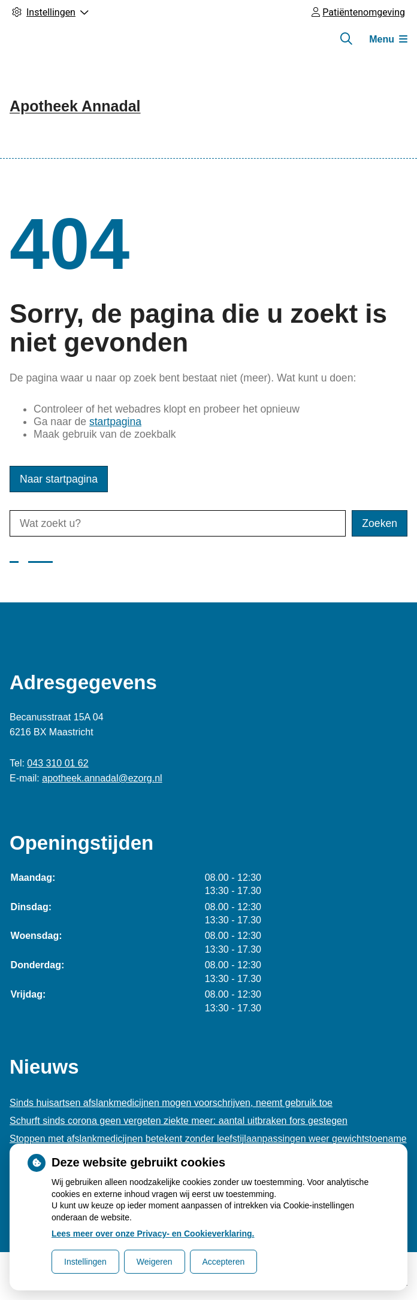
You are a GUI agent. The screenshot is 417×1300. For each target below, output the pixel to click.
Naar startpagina (59, 479)
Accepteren (224, 1261)
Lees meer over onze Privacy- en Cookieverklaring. (153, 1233)
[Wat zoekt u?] (178, 523)
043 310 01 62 (57, 763)
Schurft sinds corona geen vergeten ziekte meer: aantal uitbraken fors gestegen (179, 1121)
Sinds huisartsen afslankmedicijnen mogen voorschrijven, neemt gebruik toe (171, 1103)
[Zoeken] (346, 39)
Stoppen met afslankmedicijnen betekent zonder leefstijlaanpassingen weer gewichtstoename (208, 1139)
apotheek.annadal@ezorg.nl (102, 778)
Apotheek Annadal (75, 106)
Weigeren (155, 1261)
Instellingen (85, 1261)
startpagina (115, 422)
